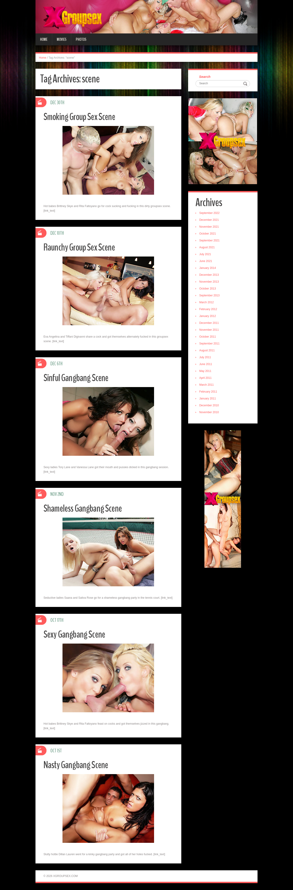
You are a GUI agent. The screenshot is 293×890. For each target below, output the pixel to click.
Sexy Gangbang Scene (75, 634)
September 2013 (210, 296)
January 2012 (208, 316)
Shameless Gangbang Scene (83, 508)
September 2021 (210, 241)
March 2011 (207, 385)
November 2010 (209, 412)
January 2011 (208, 399)
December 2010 (209, 405)
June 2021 (206, 261)
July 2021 (206, 254)
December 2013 (209, 275)
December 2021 (209, 220)
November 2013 (209, 282)
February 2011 (209, 392)
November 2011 (209, 330)
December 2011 (209, 323)
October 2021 (208, 234)
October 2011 (208, 337)
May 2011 (206, 371)
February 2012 (209, 309)
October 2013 (208, 289)
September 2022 (210, 213)
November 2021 (209, 227)
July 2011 (206, 357)
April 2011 (206, 378)
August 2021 (207, 247)
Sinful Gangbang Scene (76, 378)
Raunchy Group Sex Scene (80, 247)
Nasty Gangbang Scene (77, 765)
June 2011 (206, 364)
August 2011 (207, 350)
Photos (81, 39)
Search (205, 77)
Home (43, 39)
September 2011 (210, 344)
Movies (61, 39)
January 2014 (208, 268)
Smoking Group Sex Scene (80, 117)
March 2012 (207, 302)
